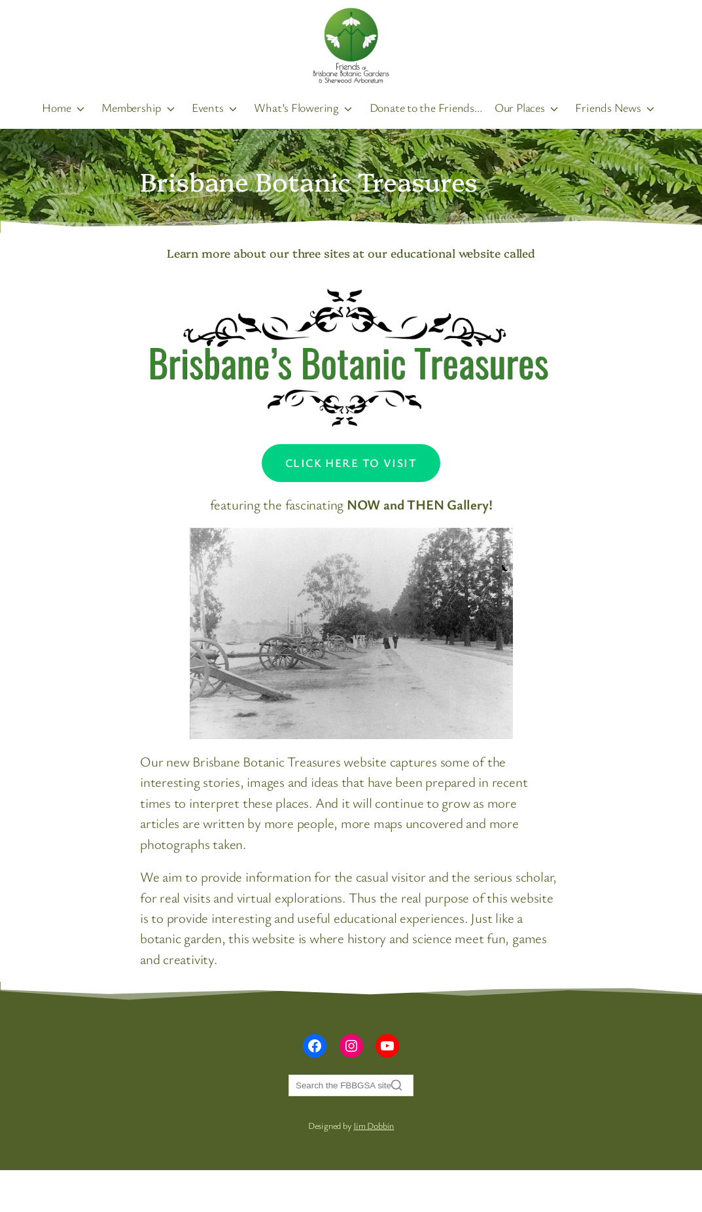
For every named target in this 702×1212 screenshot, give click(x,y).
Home (58, 106)
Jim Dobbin (373, 1124)
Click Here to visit (351, 461)
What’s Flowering (296, 106)
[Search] (351, 1085)
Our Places (518, 106)
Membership (133, 106)
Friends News (606, 106)
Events (209, 106)
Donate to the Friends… (425, 106)
